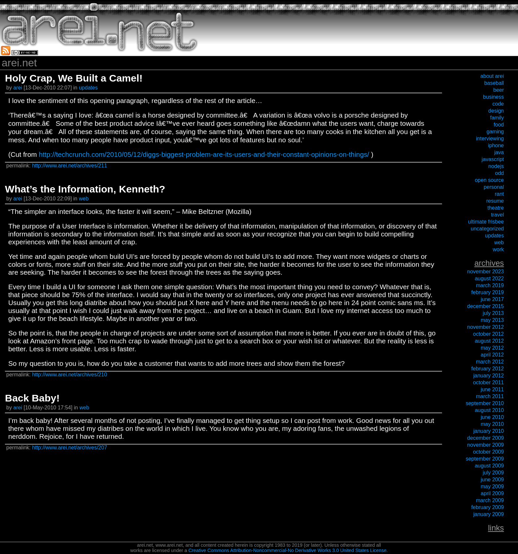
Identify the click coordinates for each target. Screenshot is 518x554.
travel (497, 215)
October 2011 (488, 382)
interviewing (490, 138)
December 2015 (485, 306)
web (84, 198)
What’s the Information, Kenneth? (85, 188)
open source (489, 180)
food (499, 124)
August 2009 (489, 465)
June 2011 (492, 389)
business (493, 97)
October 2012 (488, 334)
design (496, 111)
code (498, 104)
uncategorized (487, 228)
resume (495, 201)
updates (88, 87)
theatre (495, 208)
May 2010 (492, 424)
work (498, 249)
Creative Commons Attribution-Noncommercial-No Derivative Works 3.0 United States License (287, 550)
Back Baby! (32, 397)
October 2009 (488, 452)
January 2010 (488, 431)
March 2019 (490, 285)
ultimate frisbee (486, 222)
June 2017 (492, 299)
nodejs (496, 166)
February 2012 (487, 368)
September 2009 (485, 459)
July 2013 (493, 313)
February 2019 (487, 292)
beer (498, 90)
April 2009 (492, 493)
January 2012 (488, 375)
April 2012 (492, 355)
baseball (494, 83)
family (497, 118)
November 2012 (485, 327)
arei (18, 87)
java (499, 152)
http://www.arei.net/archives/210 (69, 374)
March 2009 (490, 500)
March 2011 (490, 396)
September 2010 (485, 403)
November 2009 (485, 445)
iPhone (496, 145)
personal (494, 187)
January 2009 (488, 514)
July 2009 (493, 472)
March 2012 (490, 361)
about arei (492, 76)
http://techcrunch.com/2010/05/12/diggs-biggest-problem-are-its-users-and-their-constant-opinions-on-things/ (204, 154)
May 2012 (492, 348)
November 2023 (485, 271)
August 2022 (489, 278)
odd (499, 173)
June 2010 (492, 417)
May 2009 (492, 486)
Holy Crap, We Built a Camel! (74, 78)
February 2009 (487, 507)
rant (499, 194)
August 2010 (489, 410)
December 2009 (485, 438)
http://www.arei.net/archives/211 (69, 165)
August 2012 (489, 341)
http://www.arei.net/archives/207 (69, 447)
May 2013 (492, 320)
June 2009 (492, 479)
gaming (495, 131)
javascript (493, 159)
